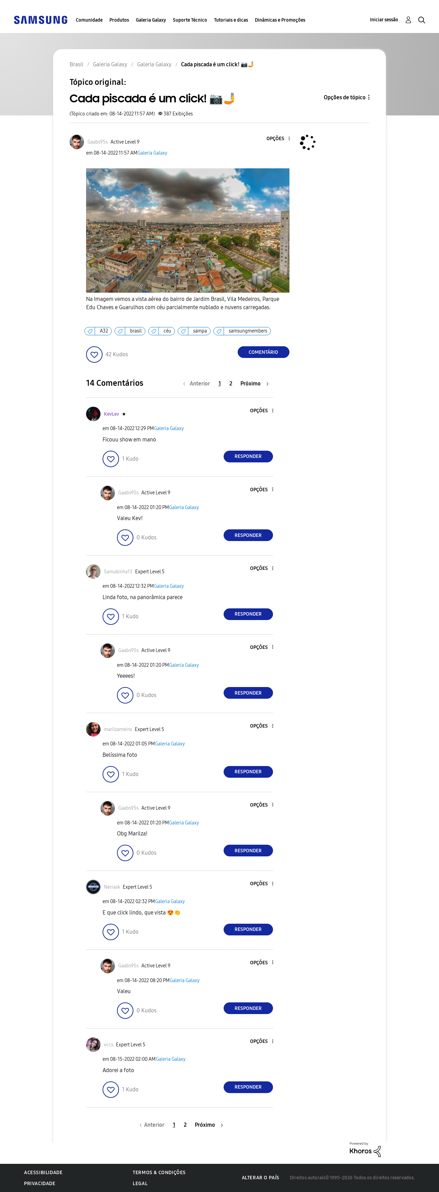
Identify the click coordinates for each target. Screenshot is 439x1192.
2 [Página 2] (230, 383)
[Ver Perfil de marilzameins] (118, 729)
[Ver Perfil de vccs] (108, 1045)
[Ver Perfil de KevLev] (111, 414)
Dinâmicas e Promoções (280, 20)
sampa (200, 331)
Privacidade (40, 1184)
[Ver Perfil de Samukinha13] (118, 572)
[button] (277, 139)
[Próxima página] (254, 383)
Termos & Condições (159, 1173)
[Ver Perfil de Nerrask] (112, 887)
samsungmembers (248, 331)
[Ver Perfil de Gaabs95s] (97, 142)
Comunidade (89, 20)
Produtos (119, 20)
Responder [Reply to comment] (248, 456)
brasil (136, 331)
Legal (140, 1184)
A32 (104, 331)
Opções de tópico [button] (345, 97)
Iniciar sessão (384, 20)
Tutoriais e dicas (231, 20)
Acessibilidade (43, 1173)
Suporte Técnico (190, 20)
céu (167, 331)
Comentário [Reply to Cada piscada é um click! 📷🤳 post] (263, 352)
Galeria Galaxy (151, 20)
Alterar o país (261, 1178)
